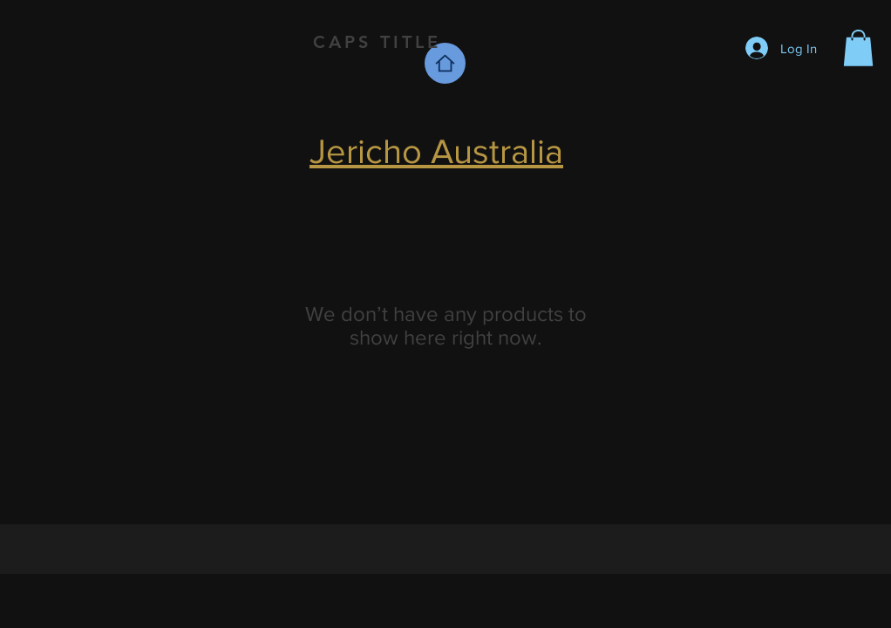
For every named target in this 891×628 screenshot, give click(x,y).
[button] (858, 48)
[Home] (445, 63)
